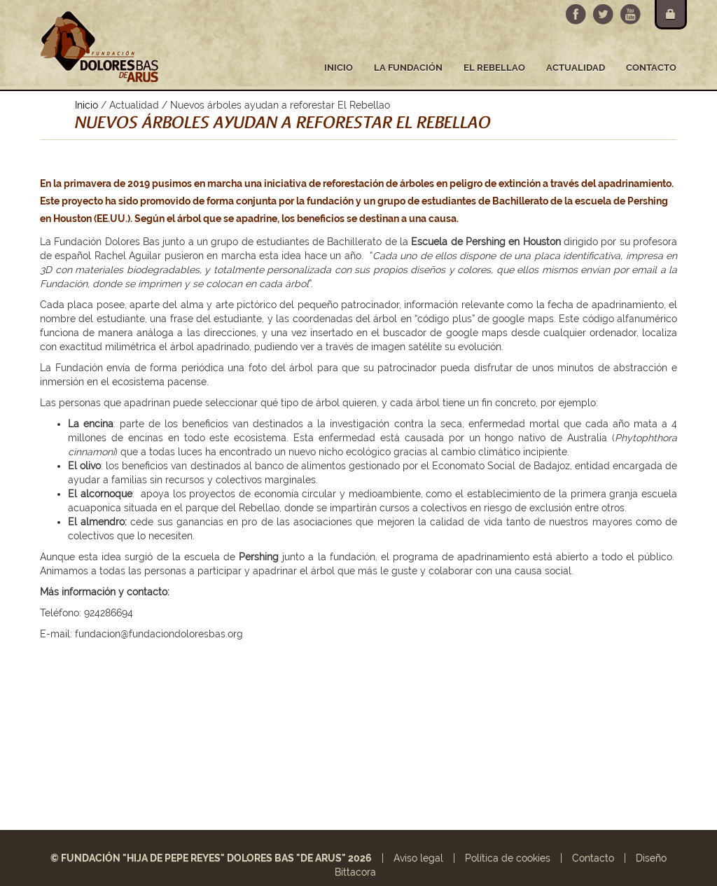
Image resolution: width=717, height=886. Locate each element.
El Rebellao (494, 67)
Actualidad (575, 67)
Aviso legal (418, 858)
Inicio (338, 67)
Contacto (651, 67)
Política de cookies (507, 858)
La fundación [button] (408, 67)
